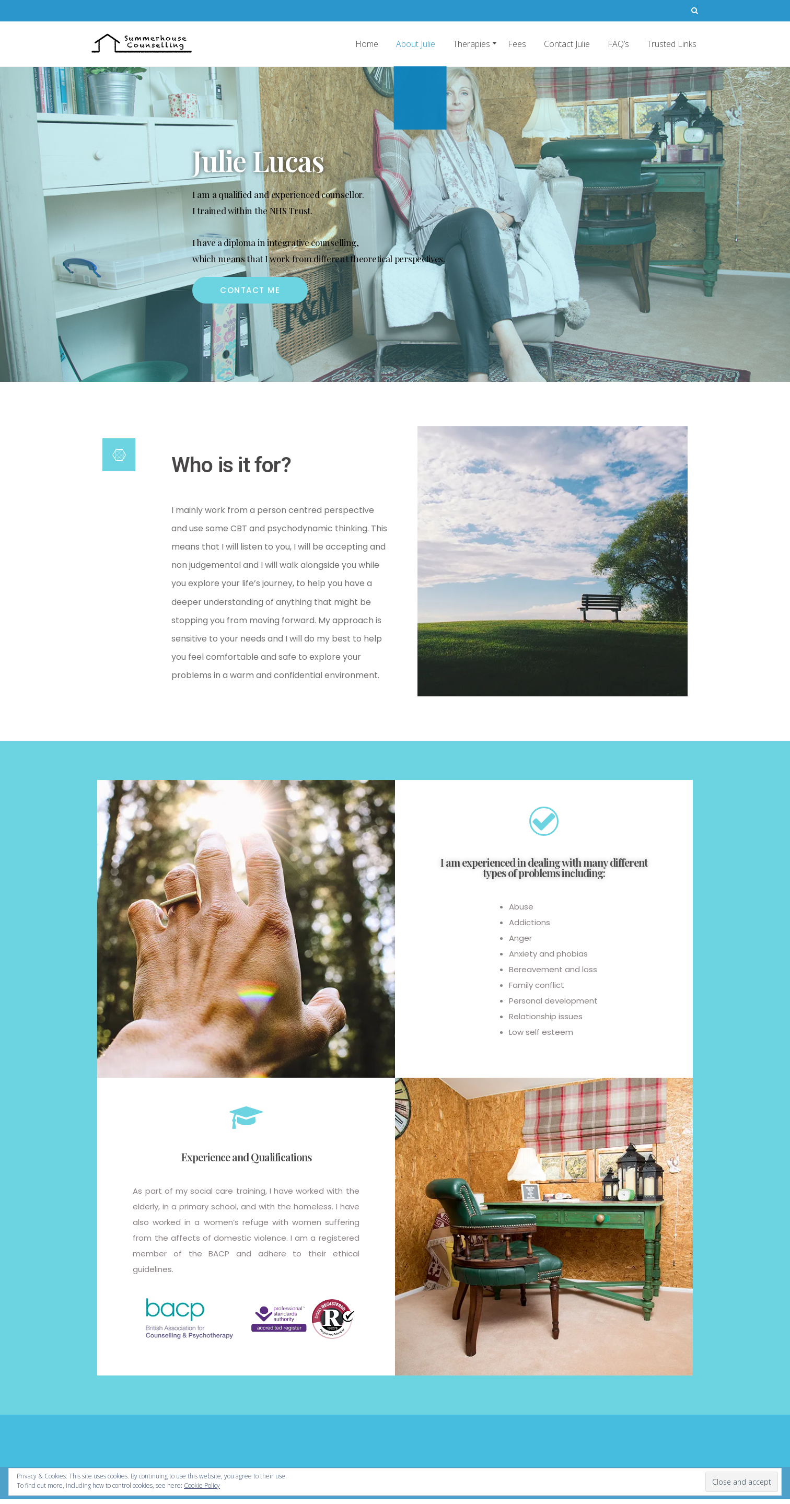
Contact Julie (567, 44)
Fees (517, 44)
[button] (250, 290)
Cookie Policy (202, 1485)
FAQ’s (618, 44)
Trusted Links (671, 44)
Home (366, 44)
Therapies (471, 44)
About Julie (415, 44)
